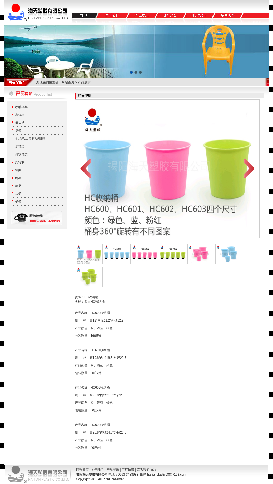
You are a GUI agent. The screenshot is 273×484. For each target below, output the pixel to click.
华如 (154, 470)
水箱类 (19, 146)
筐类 (18, 170)
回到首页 (82, 470)
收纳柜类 (21, 107)
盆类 (18, 194)
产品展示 (112, 470)
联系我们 (143, 470)
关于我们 (97, 470)
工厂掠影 (128, 470)
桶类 (18, 201)
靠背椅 (19, 115)
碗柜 (18, 178)
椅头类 (19, 123)
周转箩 (19, 162)
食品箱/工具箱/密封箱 (30, 138)
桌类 (18, 131)
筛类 (18, 186)
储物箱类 (21, 154)
